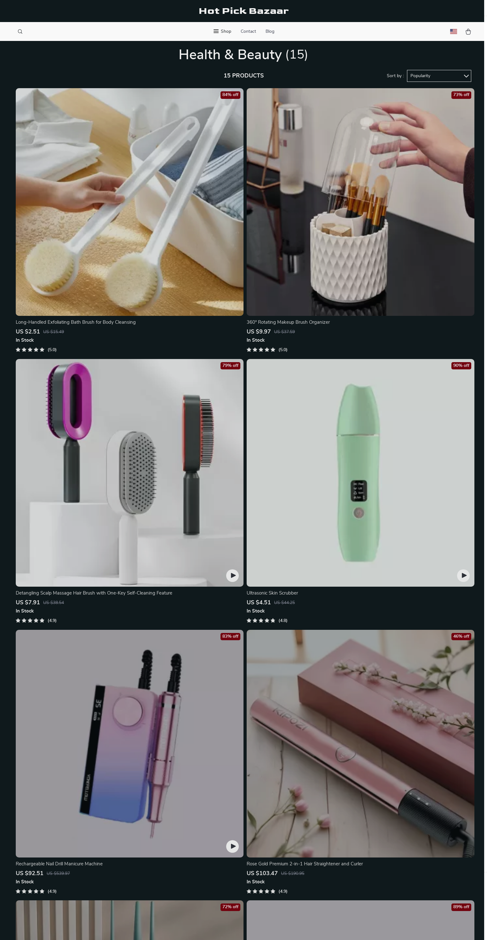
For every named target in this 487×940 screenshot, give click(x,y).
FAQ (272, 798)
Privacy (216, 927)
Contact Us (280, 777)
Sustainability (188, 871)
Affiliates (183, 840)
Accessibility (237, 927)
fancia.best (373, 777)
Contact (248, 31)
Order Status (282, 829)
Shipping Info (282, 788)
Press (180, 819)
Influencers (186, 829)
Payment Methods (287, 819)
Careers (182, 808)
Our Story (184, 777)
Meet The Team (190, 798)
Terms (203, 927)
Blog (270, 31)
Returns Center (284, 808)
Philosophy (186, 881)
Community (186, 892)
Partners (183, 860)
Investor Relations (194, 850)
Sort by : (395, 85)
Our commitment (379, 814)
